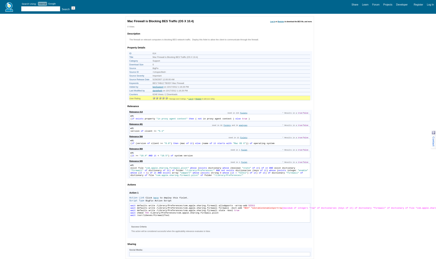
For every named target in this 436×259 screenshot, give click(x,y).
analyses (243, 125)
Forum (376, 4)
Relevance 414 (136, 112)
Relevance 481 (136, 124)
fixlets (243, 113)
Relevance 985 (136, 161)
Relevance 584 (136, 136)
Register (418, 4)
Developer (402, 4)
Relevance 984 (136, 149)
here (156, 198)
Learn (365, 4)
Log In (430, 4)
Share (355, 4)
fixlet (244, 150)
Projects (387, 4)
